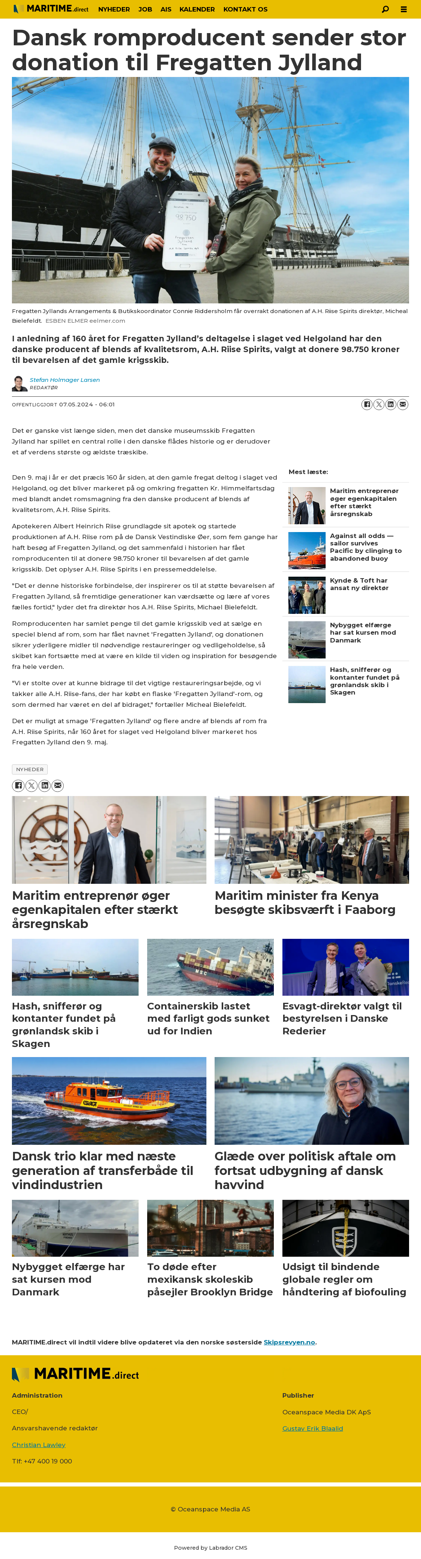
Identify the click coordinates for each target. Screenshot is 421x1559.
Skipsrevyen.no (289, 1342)
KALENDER (197, 9)
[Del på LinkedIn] (390, 404)
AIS (166, 9)
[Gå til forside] (51, 9)
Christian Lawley (39, 1445)
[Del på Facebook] (367, 404)
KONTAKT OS (246, 9)
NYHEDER (114, 9)
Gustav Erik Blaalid (312, 1428)
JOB (145, 9)
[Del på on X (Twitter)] (378, 404)
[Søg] (385, 9)
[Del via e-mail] (402, 404)
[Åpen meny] (404, 9)
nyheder (30, 769)
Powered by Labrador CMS (210, 1547)
